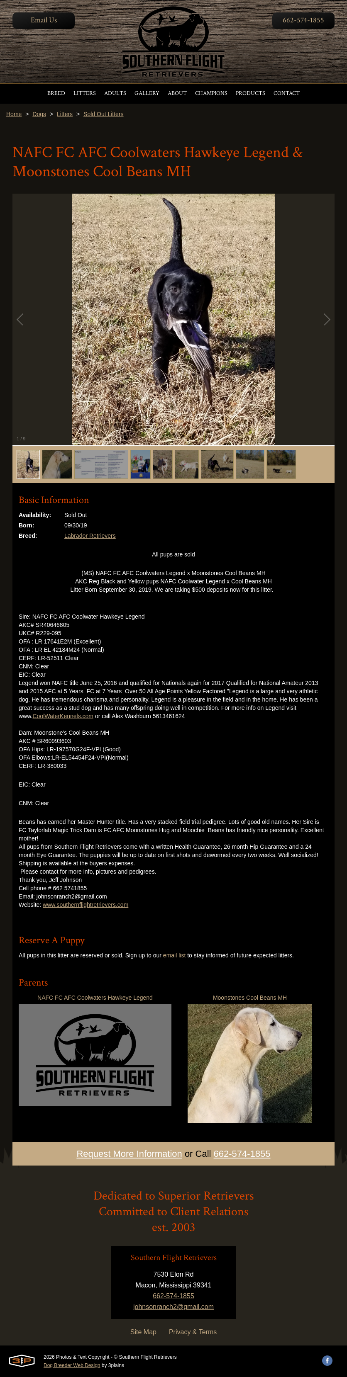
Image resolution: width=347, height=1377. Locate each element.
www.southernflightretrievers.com (85, 904)
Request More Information (129, 1154)
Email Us (44, 20)
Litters (65, 114)
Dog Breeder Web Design (72, 1365)
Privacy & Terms (193, 1332)
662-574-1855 (303, 20)
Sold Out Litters (103, 114)
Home (14, 114)
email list (174, 955)
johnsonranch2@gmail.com (173, 1306)
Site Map (143, 1332)
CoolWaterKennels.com (62, 716)
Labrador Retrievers (90, 535)
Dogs (39, 114)
